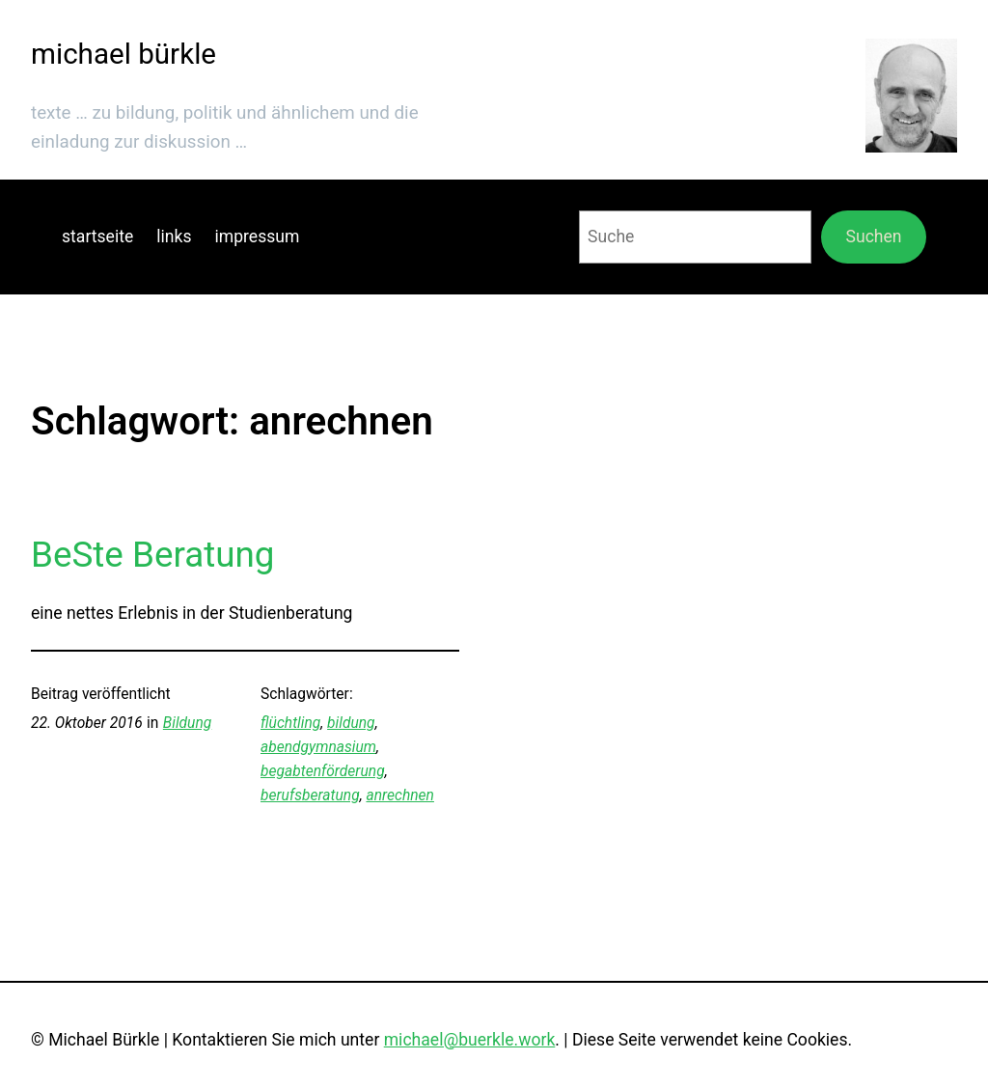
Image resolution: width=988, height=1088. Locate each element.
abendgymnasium (318, 747)
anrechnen (399, 795)
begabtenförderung (323, 771)
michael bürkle (123, 54)
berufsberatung (310, 795)
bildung (351, 723)
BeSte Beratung (152, 554)
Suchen (874, 236)
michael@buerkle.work (470, 1039)
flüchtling (290, 723)
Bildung (187, 723)
